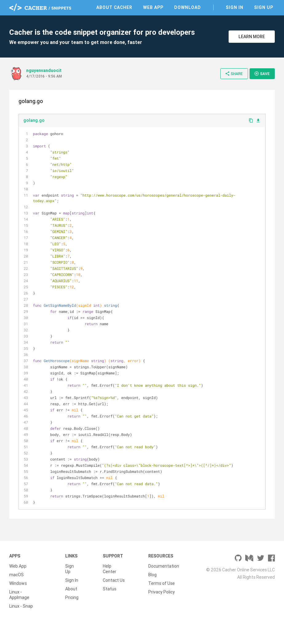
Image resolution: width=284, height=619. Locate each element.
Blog (152, 574)
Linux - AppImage (19, 594)
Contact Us (114, 580)
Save (262, 73)
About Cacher (114, 7)
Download (187, 7)
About (71, 589)
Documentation (163, 566)
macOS (16, 574)
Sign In (234, 7)
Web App (153, 7)
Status (109, 589)
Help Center (109, 568)
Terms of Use (161, 583)
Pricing (71, 597)
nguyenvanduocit (44, 70)
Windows (18, 583)
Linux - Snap (21, 606)
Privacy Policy (161, 592)
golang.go (34, 120)
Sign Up (263, 7)
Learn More (251, 36)
